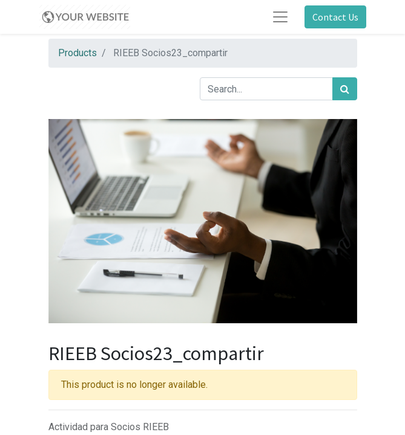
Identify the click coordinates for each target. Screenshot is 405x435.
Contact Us (335, 17)
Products (77, 53)
